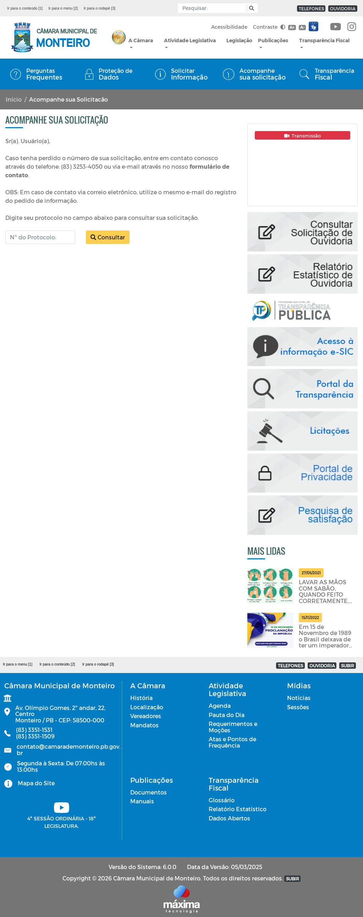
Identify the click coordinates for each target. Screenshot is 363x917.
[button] (251, 8)
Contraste (269, 27)
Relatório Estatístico (237, 808)
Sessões (298, 707)
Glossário (222, 800)
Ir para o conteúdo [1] (25, 8)
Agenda (220, 705)
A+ (292, 27)
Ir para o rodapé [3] (99, 8)
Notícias (298, 697)
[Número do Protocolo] (40, 237)
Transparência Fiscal (324, 40)
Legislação (239, 40)
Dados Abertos (229, 818)
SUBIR (347, 665)
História (141, 697)
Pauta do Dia (226, 714)
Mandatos (144, 725)
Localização (146, 707)
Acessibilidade (229, 27)
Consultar (107, 237)
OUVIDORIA (343, 8)
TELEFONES (311, 8)
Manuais (142, 801)
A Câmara (140, 40)
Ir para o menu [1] (17, 664)
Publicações (273, 40)
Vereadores (145, 715)
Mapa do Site (36, 783)
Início (14, 99)
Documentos (148, 792)
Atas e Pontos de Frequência (232, 742)
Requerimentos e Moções (233, 726)
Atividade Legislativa (190, 40)
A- (302, 27)
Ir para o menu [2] (63, 8)
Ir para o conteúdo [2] (57, 664)
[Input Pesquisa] (214, 8)
